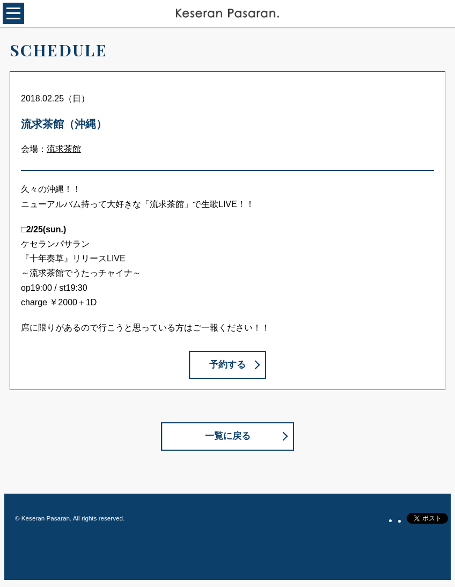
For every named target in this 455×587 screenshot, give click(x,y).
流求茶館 (64, 148)
